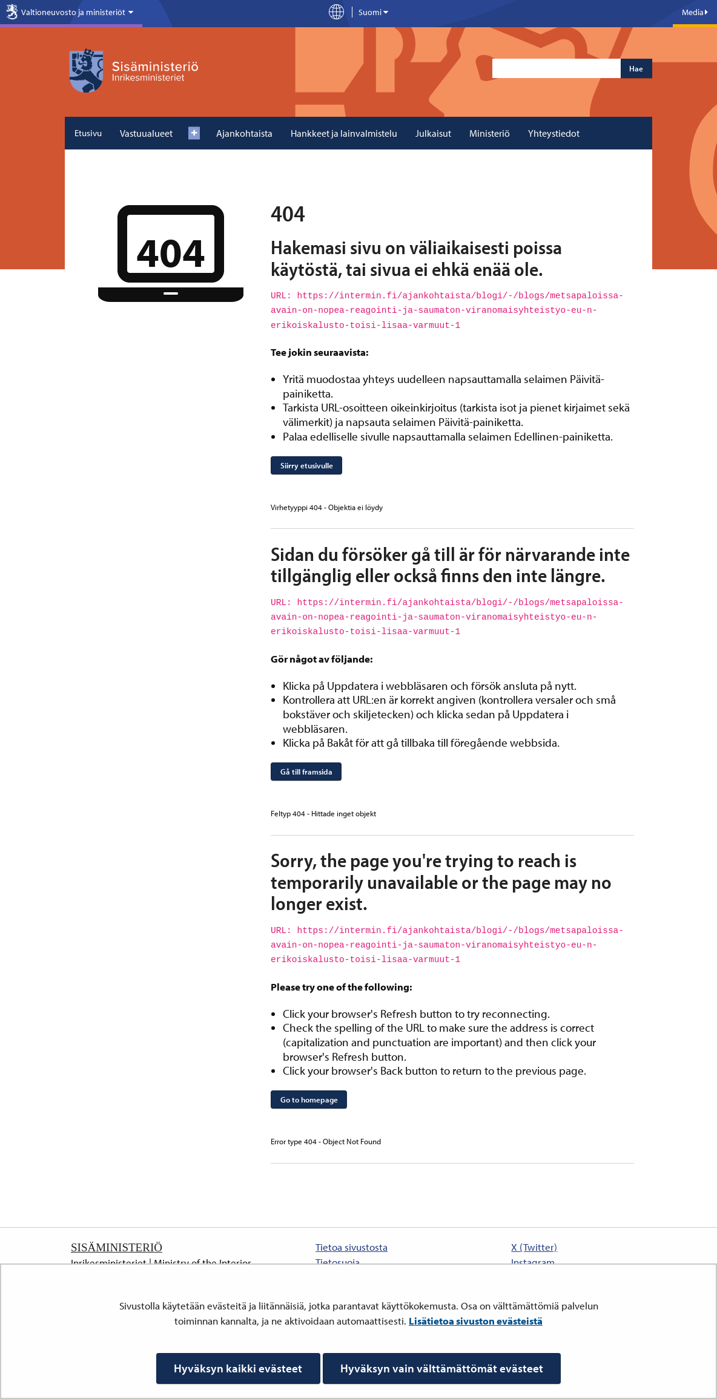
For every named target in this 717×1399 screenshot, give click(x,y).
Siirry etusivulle (306, 465)
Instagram (533, 1262)
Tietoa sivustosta (352, 1246)
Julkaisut (433, 133)
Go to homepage (309, 1099)
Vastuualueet (146, 133)
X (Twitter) (534, 1246)
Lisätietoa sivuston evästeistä (476, 1320)
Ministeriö (489, 133)
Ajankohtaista (244, 133)
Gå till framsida (306, 771)
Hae (636, 68)
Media (695, 12)
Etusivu (88, 133)
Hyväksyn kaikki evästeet (238, 1368)
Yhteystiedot (554, 133)
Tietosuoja (338, 1262)
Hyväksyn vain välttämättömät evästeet (441, 1368)
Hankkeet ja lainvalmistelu (344, 133)
